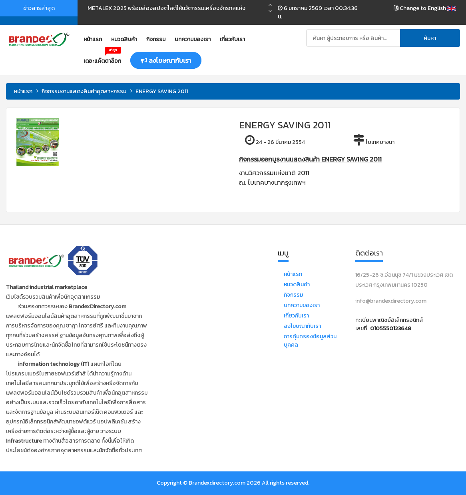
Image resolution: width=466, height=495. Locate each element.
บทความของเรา (193, 39)
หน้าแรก (93, 39)
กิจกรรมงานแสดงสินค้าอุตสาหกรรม (84, 91)
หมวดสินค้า (124, 39)
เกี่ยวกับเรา (232, 39)
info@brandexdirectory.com (390, 301)
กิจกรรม (155, 39)
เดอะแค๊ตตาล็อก (102, 58)
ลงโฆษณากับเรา (302, 326)
